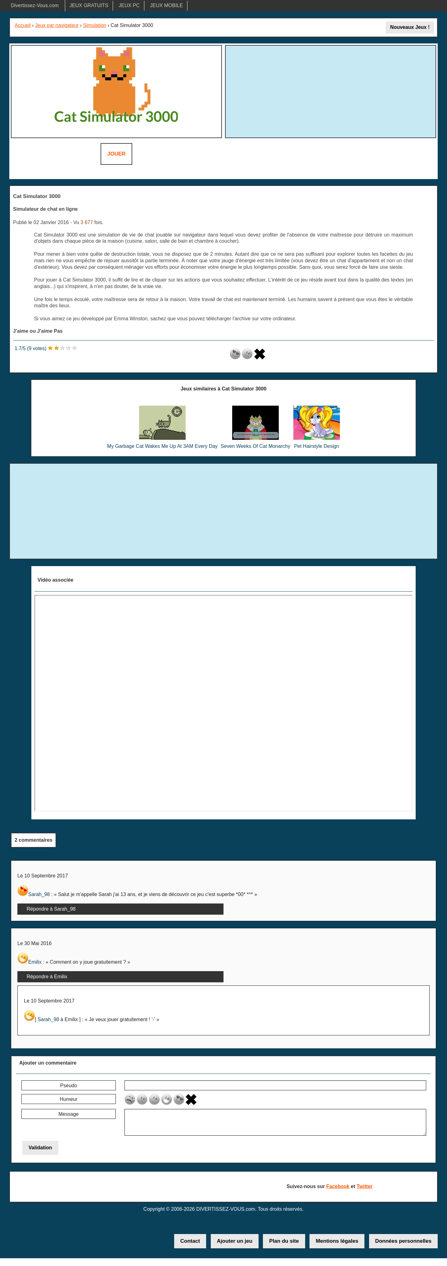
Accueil (23, 25)
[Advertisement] (330, 90)
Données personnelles (403, 1241)
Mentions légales (337, 1241)
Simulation (94, 25)
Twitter (364, 1186)
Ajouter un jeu (234, 1241)
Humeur (69, 1099)
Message (69, 1114)
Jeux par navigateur (57, 25)
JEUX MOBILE (166, 5)
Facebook (338, 1186)
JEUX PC (129, 5)
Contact (190, 1241)
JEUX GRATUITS (89, 5)
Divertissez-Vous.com (35, 5)
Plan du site (284, 1241)
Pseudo (68, 1085)
